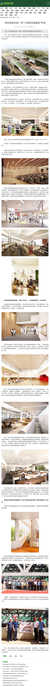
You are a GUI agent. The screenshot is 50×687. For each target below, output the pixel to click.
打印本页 (30, 26)
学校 (21, 656)
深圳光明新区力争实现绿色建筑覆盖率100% (13, 675)
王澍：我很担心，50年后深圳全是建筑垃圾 (13, 669)
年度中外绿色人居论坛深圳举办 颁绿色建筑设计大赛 (15, 666)
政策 (14, 17)
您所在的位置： (4, 17)
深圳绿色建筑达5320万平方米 (10, 678)
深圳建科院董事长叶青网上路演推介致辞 (12, 682)
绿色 (16, 656)
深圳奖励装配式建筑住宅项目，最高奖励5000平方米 (15, 673)
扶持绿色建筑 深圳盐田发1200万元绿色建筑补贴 (14, 664)
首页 (10, 17)
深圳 (10, 656)
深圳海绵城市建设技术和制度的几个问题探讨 (13, 685)
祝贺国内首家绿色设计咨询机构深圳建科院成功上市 (15, 680)
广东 (18, 17)
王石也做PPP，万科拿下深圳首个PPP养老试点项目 (15, 671)
